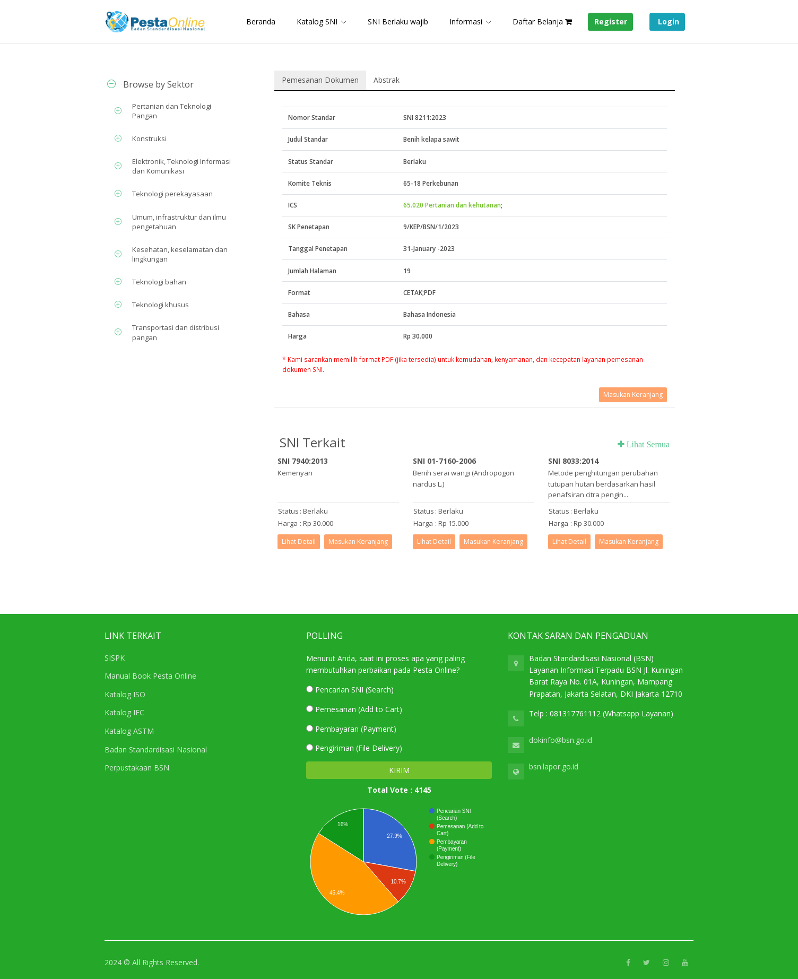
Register (610, 22)
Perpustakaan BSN (137, 768)
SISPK (115, 658)
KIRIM (399, 770)
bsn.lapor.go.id (553, 766)
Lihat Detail (299, 541)
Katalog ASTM (129, 731)
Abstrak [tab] (387, 80)
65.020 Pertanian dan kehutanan (452, 205)
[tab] (172, 84)
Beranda (260, 21)
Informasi (465, 21)
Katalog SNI (317, 21)
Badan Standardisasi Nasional (156, 749)
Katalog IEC (124, 712)
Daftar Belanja (542, 21)
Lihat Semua (647, 444)
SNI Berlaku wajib (398, 21)
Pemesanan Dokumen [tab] (320, 80)
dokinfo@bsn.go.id (560, 740)
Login (667, 22)
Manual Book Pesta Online (150, 676)
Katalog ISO (125, 694)
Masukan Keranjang (633, 394)
